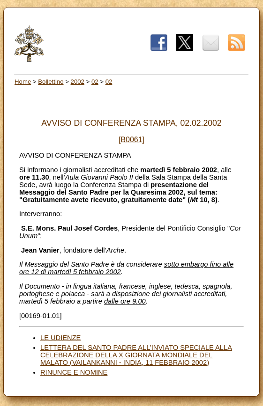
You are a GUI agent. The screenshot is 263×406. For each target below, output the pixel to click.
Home (23, 81)
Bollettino (50, 81)
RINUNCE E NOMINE (73, 372)
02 (94, 81)
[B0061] (131, 140)
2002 (77, 81)
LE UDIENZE (60, 337)
